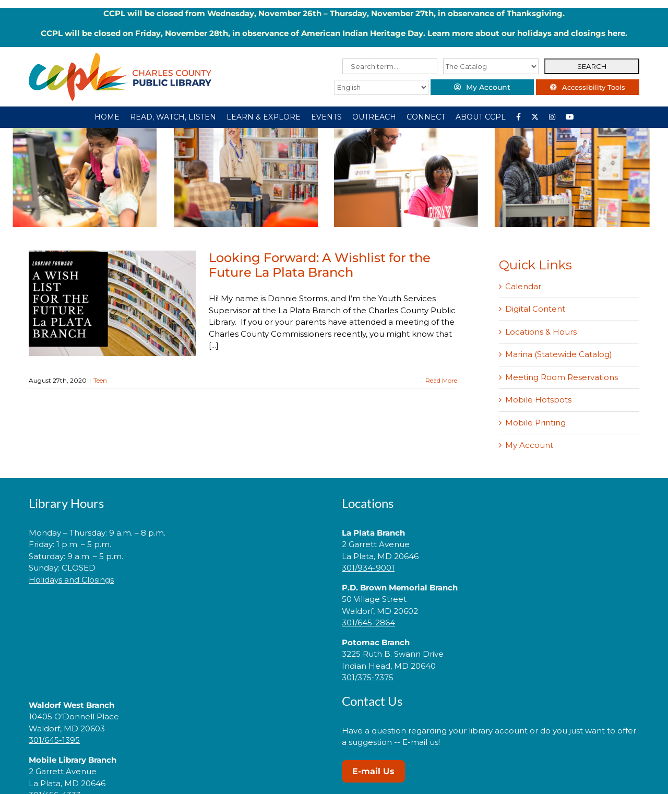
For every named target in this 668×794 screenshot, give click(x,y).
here (616, 33)
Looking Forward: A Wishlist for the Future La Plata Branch (320, 265)
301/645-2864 (368, 622)
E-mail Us (373, 771)
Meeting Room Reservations (561, 377)
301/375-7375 (367, 677)
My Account (529, 445)
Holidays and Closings (71, 580)
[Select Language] (379, 87)
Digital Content (535, 309)
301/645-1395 (54, 740)
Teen (100, 380)
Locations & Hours (541, 332)
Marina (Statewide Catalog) (558, 354)
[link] (177, 613)
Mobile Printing (535, 423)
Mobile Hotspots (538, 400)
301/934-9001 (368, 568)
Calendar (523, 286)
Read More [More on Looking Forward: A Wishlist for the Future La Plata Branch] (441, 380)
